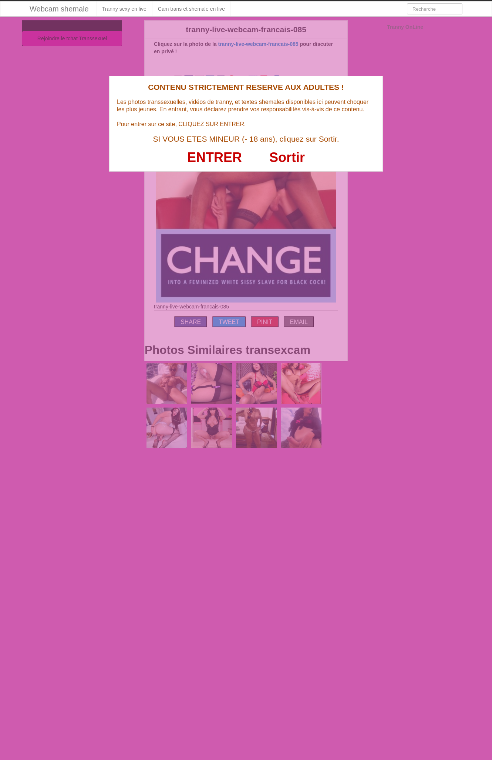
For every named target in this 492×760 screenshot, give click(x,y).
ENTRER (214, 157)
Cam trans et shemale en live (191, 9)
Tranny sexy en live (124, 9)
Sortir (287, 157)
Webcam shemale (59, 9)
